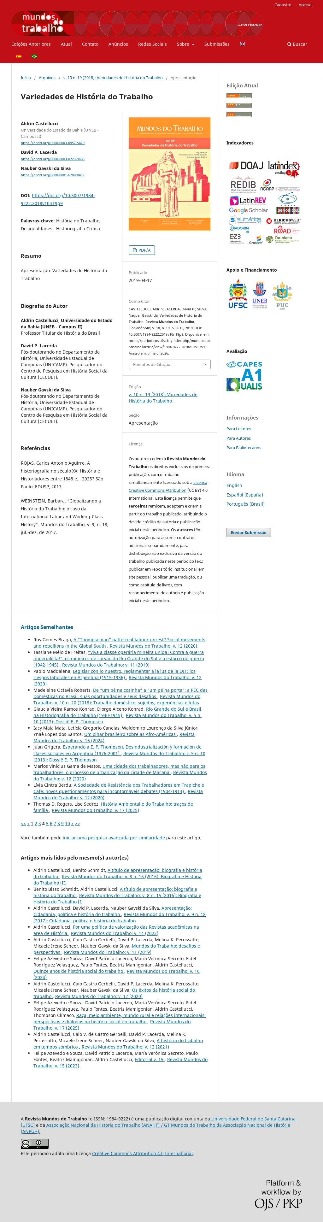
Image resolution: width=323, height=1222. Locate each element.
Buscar (297, 44)
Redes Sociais (152, 44)
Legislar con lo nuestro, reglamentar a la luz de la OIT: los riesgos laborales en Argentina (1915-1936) (114, 674)
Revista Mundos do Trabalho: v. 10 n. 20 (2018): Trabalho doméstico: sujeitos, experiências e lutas (116, 699)
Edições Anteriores (31, 44)
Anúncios (118, 44)
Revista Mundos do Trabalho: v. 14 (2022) (114, 933)
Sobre (184, 44)
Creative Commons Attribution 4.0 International (142, 1153)
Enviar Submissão (249, 532)
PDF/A (144, 250)
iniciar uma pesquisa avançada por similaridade (114, 838)
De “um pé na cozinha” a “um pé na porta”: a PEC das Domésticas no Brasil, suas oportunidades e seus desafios (120, 693)
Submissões (217, 44)
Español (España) (244, 495)
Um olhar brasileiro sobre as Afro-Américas (130, 734)
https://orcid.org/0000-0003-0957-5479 (53, 143)
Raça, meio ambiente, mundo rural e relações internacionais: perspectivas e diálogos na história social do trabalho (119, 1018)
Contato (90, 44)
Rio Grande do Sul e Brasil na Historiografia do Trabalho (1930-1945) (117, 712)
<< (23, 823)
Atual (66, 44)
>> (77, 823)
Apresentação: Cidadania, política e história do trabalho (112, 911)
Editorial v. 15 (150, 1059)
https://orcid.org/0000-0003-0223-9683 (53, 159)
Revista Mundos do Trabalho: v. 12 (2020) (153, 646)
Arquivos (47, 77)
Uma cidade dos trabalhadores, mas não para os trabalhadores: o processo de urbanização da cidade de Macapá (119, 769)
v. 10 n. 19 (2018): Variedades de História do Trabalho (113, 77)
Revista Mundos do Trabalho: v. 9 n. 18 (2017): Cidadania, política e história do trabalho (119, 917)
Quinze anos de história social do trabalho (78, 971)
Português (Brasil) (245, 504)
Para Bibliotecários (243, 447)
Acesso (305, 5)
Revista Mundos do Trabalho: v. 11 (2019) (106, 665)
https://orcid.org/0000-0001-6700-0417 (53, 175)
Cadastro (282, 5)
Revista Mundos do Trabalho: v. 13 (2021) (125, 1047)
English (234, 485)
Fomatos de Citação (151, 364)
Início (26, 77)
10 (67, 823)
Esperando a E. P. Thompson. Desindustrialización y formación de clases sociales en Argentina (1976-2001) (117, 750)
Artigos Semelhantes (47, 627)
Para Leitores (238, 429)
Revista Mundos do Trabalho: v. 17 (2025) (95, 810)
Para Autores (238, 438)
